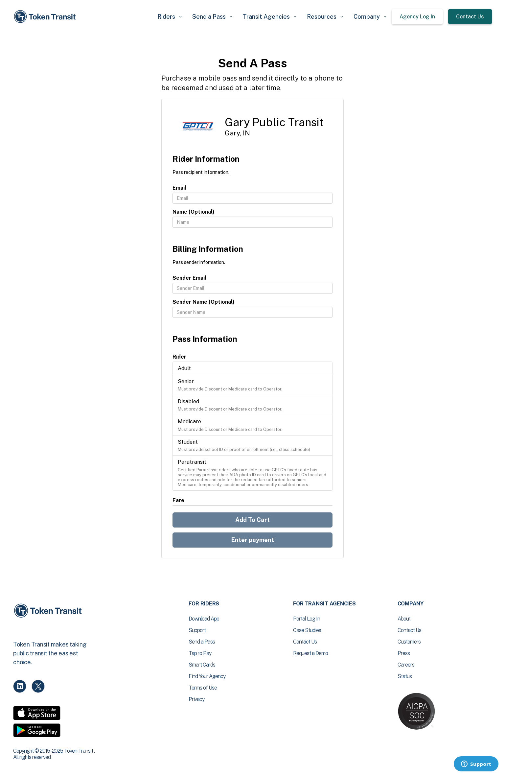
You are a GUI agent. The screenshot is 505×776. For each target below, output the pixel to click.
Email (179, 188)
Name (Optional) (193, 212)
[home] (46, 16)
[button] (169, 16)
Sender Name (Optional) (203, 302)
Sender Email (189, 278)
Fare (178, 500)
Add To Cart (252, 519)
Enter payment (252, 539)
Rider (179, 357)
